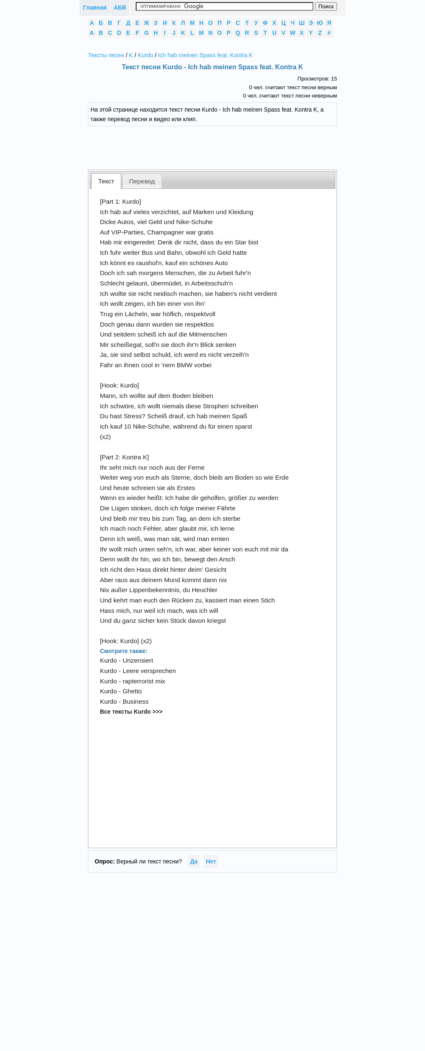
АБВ (120, 7)
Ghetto (132, 691)
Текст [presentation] (106, 181)
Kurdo (145, 55)
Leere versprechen (149, 670)
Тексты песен (106, 55)
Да (194, 861)
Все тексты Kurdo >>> (131, 711)
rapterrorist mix (143, 681)
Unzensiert (137, 660)
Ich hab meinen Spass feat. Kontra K (205, 55)
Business (135, 701)
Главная (95, 7)
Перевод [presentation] (142, 181)
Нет (211, 861)
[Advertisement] (218, 147)
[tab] (106, 181)
